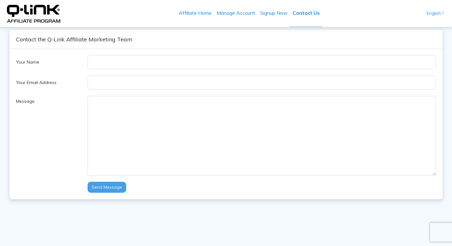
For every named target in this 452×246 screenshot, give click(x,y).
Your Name (27, 62)
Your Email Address (36, 82)
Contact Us (306, 13)
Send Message (107, 187)
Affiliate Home (195, 13)
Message (25, 101)
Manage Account (236, 13)
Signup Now (274, 13)
